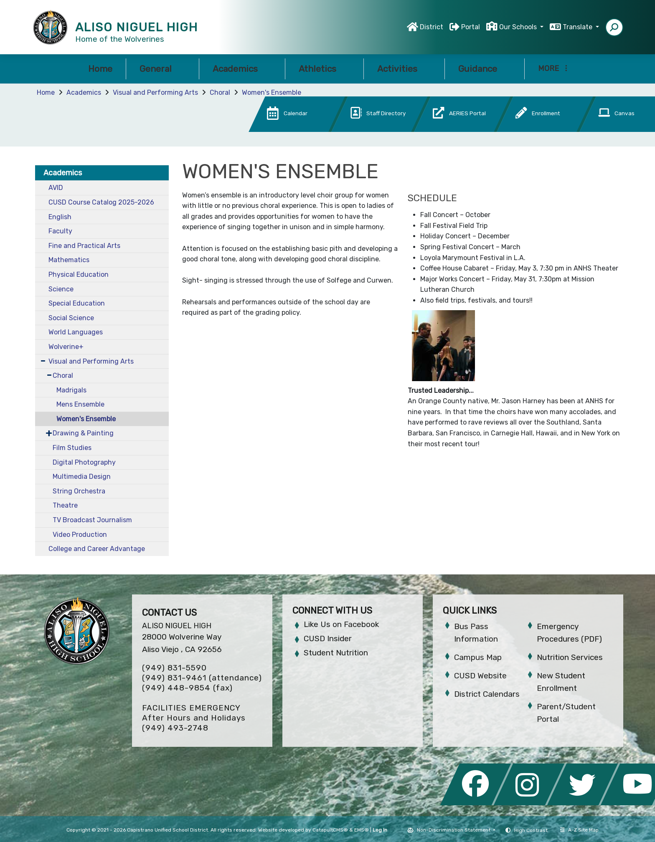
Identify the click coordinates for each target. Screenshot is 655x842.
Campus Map (478, 657)
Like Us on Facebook (341, 624)
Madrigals (71, 390)
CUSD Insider (328, 638)
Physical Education (78, 274)
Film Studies (72, 448)
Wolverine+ (66, 347)
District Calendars (487, 694)
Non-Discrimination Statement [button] (454, 830)
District (431, 27)
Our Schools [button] (518, 27)
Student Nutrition (336, 652)
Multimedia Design (82, 476)
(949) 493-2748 (175, 728)
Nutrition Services (570, 657)
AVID (55, 188)
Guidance (484, 68)
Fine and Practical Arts (84, 246)
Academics (242, 68)
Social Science (71, 318)
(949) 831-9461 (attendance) (202, 678)
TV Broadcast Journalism (92, 520)
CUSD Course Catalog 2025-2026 (101, 202)
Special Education (76, 303)
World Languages (75, 332)
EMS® (361, 830)
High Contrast (531, 830)
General (162, 68)
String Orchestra (79, 491)
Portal (470, 27)
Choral (220, 92)
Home (100, 68)
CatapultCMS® (330, 830)
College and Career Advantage (96, 549)
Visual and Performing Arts (155, 92)
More (552, 68)
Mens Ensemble (80, 404)
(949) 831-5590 (174, 668)
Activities (404, 68)
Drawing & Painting (83, 433)
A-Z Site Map (579, 830)
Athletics (324, 68)
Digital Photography (84, 462)
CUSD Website (480, 675)
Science (61, 289)
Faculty (60, 231)
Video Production (80, 535)
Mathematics (68, 260)
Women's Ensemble (271, 92)
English (59, 217)
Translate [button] (578, 27)
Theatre (65, 505)
